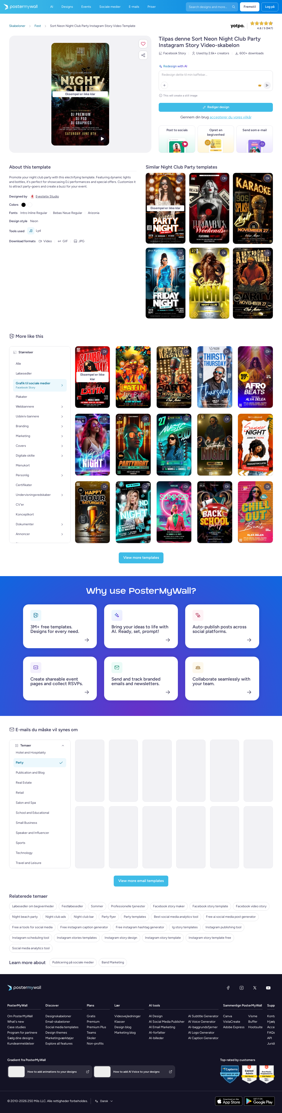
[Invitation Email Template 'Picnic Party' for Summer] (123, 837)
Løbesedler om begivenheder (33, 906)
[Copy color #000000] (23, 205)
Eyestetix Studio (47, 196)
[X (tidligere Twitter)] (254, 987)
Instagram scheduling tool (30, 938)
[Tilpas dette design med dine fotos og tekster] (80, 94)
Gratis (91, 1016)
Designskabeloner (58, 1016)
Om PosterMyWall (20, 1016)
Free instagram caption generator (84, 927)
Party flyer (109, 917)
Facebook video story (251, 906)
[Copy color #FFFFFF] (30, 205)
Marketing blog (125, 1033)
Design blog (122, 1027)
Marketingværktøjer (59, 1038)
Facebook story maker (169, 906)
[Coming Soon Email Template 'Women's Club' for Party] (258, 771)
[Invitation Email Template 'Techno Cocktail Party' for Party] (123, 771)
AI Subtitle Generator (203, 1016)
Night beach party (25, 917)
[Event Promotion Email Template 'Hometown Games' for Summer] (89, 837)
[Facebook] (228, 987)
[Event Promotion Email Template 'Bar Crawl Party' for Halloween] (157, 771)
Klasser (119, 1022)
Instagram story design (121, 938)
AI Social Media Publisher (166, 1022)
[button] (143, 43)
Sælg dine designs (20, 1038)
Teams (91, 1033)
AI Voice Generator (202, 1022)
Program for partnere (22, 1033)
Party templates (135, 917)
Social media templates (62, 1027)
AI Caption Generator (203, 1038)
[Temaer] (63, 745)
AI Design (156, 1016)
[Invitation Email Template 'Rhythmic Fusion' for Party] (89, 771)
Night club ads (55, 917)
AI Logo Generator (201, 1033)
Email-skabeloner (57, 1022)
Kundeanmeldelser (20, 1043)
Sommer (97, 906)
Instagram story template (163, 938)
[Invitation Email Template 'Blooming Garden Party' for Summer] (191, 837)
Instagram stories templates (77, 938)
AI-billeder (156, 1038)
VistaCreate (231, 1022)
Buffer (252, 1022)
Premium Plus (96, 1027)
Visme (252, 1016)
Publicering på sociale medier (73, 962)
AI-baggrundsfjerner (203, 1027)
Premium (93, 1022)
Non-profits (95, 1043)
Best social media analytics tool (176, 917)
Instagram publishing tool (223, 927)
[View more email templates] (141, 881)
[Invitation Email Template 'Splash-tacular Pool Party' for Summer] (157, 837)
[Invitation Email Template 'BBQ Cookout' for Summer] (258, 837)
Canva (227, 1016)
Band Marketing (113, 962)
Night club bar (84, 917)
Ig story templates (185, 927)
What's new (15, 1022)
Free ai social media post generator (231, 917)
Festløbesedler (72, 906)
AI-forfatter (157, 1033)
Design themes (56, 1033)
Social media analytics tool (31, 948)
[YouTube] (268, 987)
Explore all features (59, 1043)
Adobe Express (234, 1027)
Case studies (16, 1027)
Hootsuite (255, 1027)
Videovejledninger (127, 1016)
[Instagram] (241, 987)
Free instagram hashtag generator (140, 927)
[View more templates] (141, 557)
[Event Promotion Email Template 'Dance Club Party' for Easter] (191, 771)
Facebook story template (210, 906)
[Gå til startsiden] (18, 6)
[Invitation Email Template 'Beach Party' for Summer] (224, 837)
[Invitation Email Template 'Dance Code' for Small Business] (224, 771)
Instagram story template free (210, 938)
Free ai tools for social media (32, 927)
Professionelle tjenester (128, 906)
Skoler (91, 1038)
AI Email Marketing (162, 1027)
